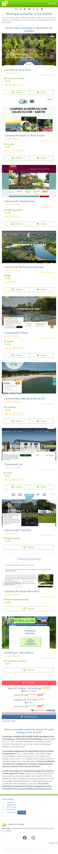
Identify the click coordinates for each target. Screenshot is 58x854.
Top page (53, 843)
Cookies (21, 812)
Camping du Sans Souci (17, 69)
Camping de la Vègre (16, 332)
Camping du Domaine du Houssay (24, 266)
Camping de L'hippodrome (19, 201)
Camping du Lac (13, 464)
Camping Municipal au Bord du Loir (24, 135)
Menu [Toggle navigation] (52, 3)
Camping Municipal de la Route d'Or (24, 398)
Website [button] (17, 92)
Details (42, 92)
